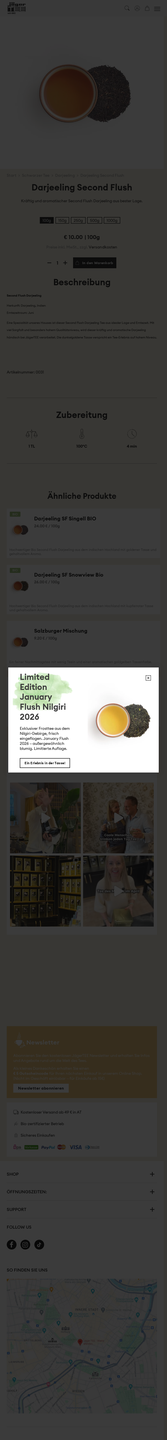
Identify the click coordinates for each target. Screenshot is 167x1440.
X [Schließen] (148, 678)
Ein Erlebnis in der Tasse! (45, 763)
